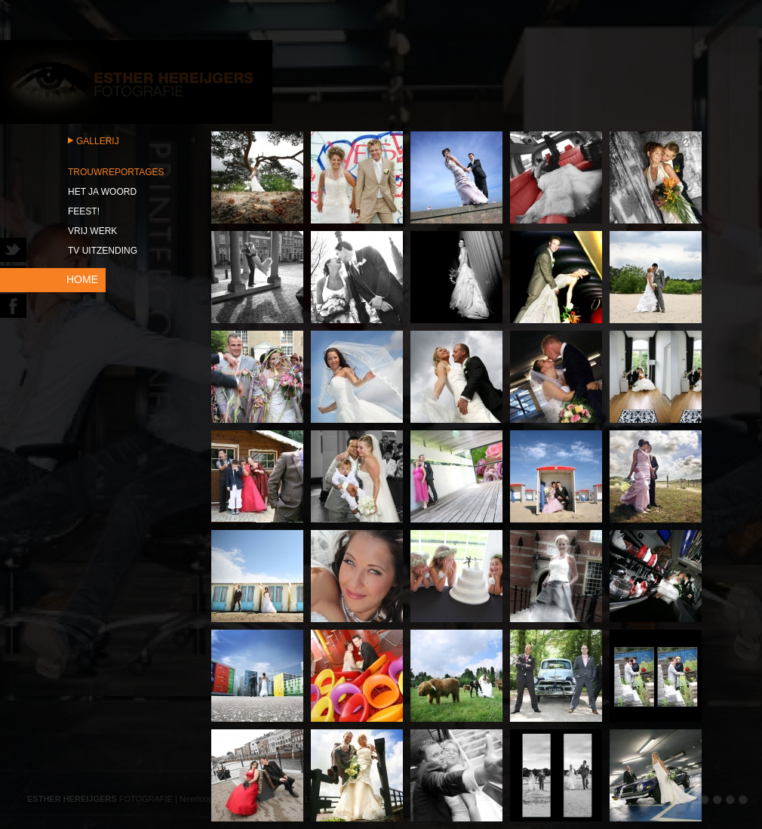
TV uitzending (102, 250)
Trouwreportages (116, 172)
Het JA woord (102, 191)
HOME (82, 279)
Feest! (84, 211)
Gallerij (97, 141)
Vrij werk (92, 231)
